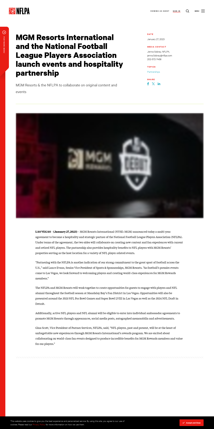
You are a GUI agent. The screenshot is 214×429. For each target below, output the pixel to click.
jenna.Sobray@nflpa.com (159, 55)
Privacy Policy (39, 424)
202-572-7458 (154, 59)
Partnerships (153, 71)
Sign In (176, 11)
